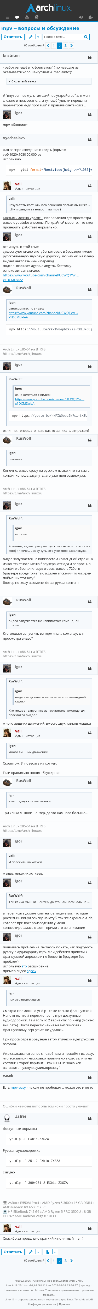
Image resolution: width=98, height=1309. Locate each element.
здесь (31, 970)
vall (18, 183)
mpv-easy (18, 1087)
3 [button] (66, 45)
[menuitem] (42, 1304)
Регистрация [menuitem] (92, 18)
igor (18, 112)
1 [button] (54, 45)
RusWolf (23, 287)
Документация (60, 18)
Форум (41, 18)
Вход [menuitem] (82, 18)
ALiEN (20, 1116)
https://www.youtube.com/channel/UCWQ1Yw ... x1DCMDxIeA (41, 277)
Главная (23, 17)
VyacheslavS (14, 137)
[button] (47, 46)
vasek (8, 1075)
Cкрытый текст (24, 81)
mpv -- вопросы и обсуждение (40, 28)
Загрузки (50, 18)
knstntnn (11, 55)
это (24, 966)
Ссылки (8, 18)
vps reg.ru (87, 1285)
